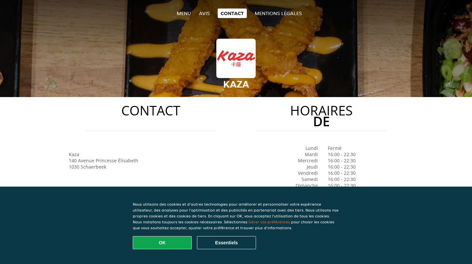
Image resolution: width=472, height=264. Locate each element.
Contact (232, 13)
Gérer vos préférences (269, 221)
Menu (184, 13)
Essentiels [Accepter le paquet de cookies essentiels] (226, 242)
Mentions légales (278, 13)
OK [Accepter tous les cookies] (162, 242)
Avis (204, 13)
